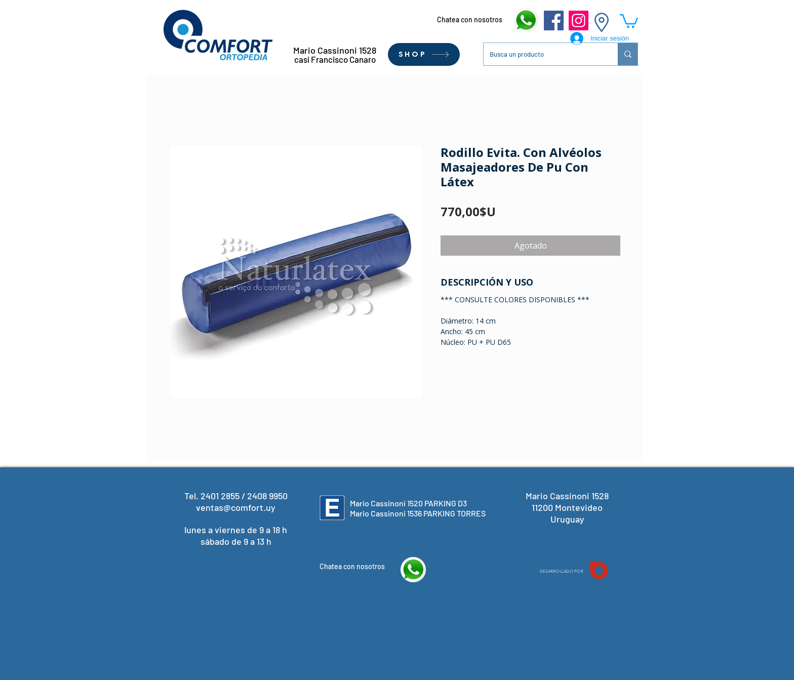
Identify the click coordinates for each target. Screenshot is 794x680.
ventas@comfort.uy (235, 507)
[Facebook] (554, 20)
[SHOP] (424, 54)
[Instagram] (578, 20)
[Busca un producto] (543, 54)
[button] (629, 20)
